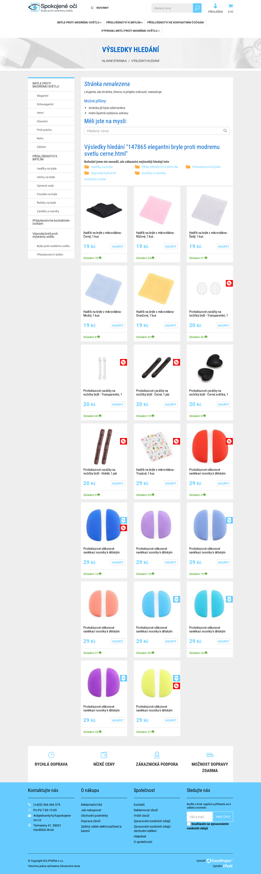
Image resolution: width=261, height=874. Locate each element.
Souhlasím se (208, 826)
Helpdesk (140, 836)
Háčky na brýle (46, 177)
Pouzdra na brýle (47, 194)
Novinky (102, 8)
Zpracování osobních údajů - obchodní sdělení (153, 828)
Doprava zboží (90, 821)
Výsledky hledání (145, 61)
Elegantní (42, 96)
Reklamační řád (91, 804)
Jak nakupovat (91, 810)
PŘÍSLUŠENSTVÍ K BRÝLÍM (124, 22)
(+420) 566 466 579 (46, 804)
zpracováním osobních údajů (208, 826)
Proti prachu (44, 130)
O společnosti (143, 842)
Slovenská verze (70, 866)
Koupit (117, 246)
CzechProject (219, 860)
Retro (40, 138)
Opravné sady (45, 185)
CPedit (228, 866)
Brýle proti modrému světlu (53, 246)
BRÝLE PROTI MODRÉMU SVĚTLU (79, 22)
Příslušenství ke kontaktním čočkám (175, 22)
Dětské (41, 147)
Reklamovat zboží (146, 810)
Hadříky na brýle (47, 168)
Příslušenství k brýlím (50, 254)
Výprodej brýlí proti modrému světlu (130, 31)
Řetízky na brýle (46, 203)
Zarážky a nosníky (48, 211)
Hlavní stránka (114, 61)
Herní (40, 113)
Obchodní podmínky (94, 815)
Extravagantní (45, 104)
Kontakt (139, 804)
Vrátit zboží (141, 815)
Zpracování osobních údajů (152, 821)
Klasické (42, 121)
